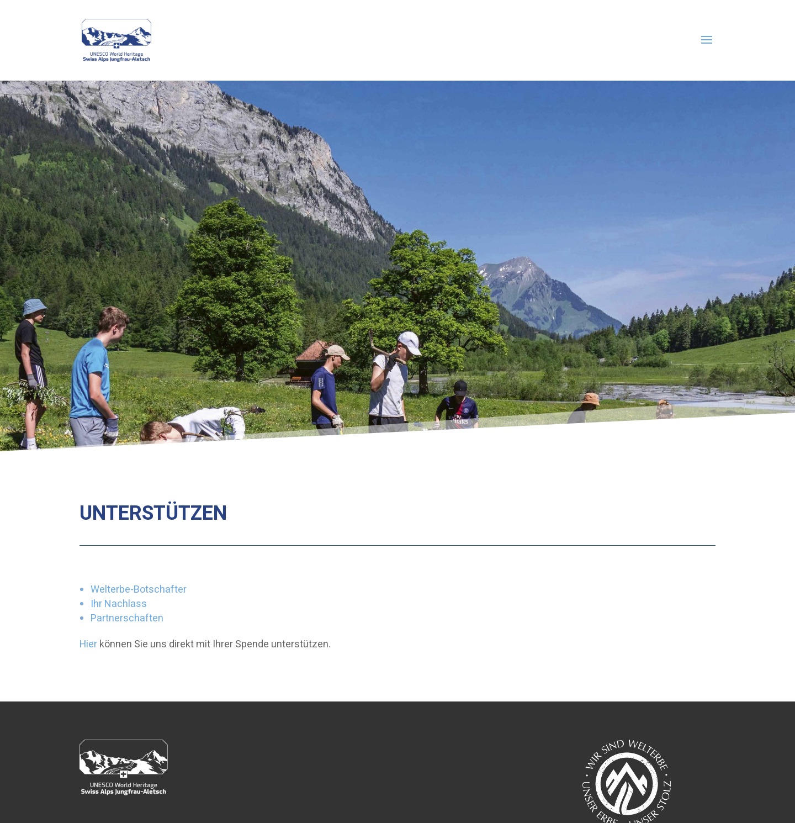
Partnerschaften (127, 618)
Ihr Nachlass (119, 604)
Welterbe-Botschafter (139, 589)
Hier (88, 644)
